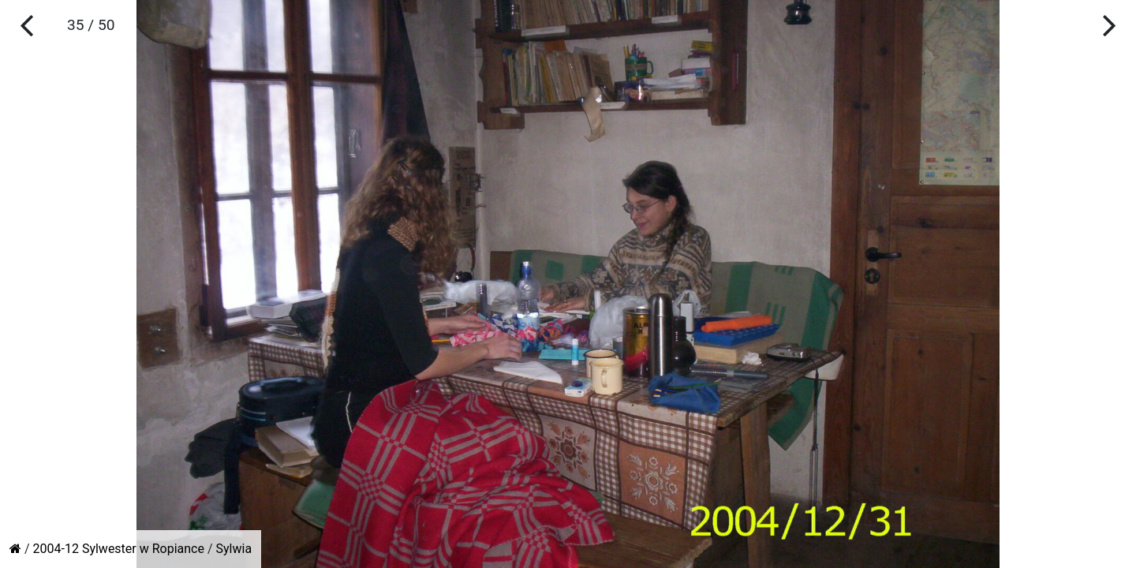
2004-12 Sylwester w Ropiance (118, 548)
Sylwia (234, 548)
